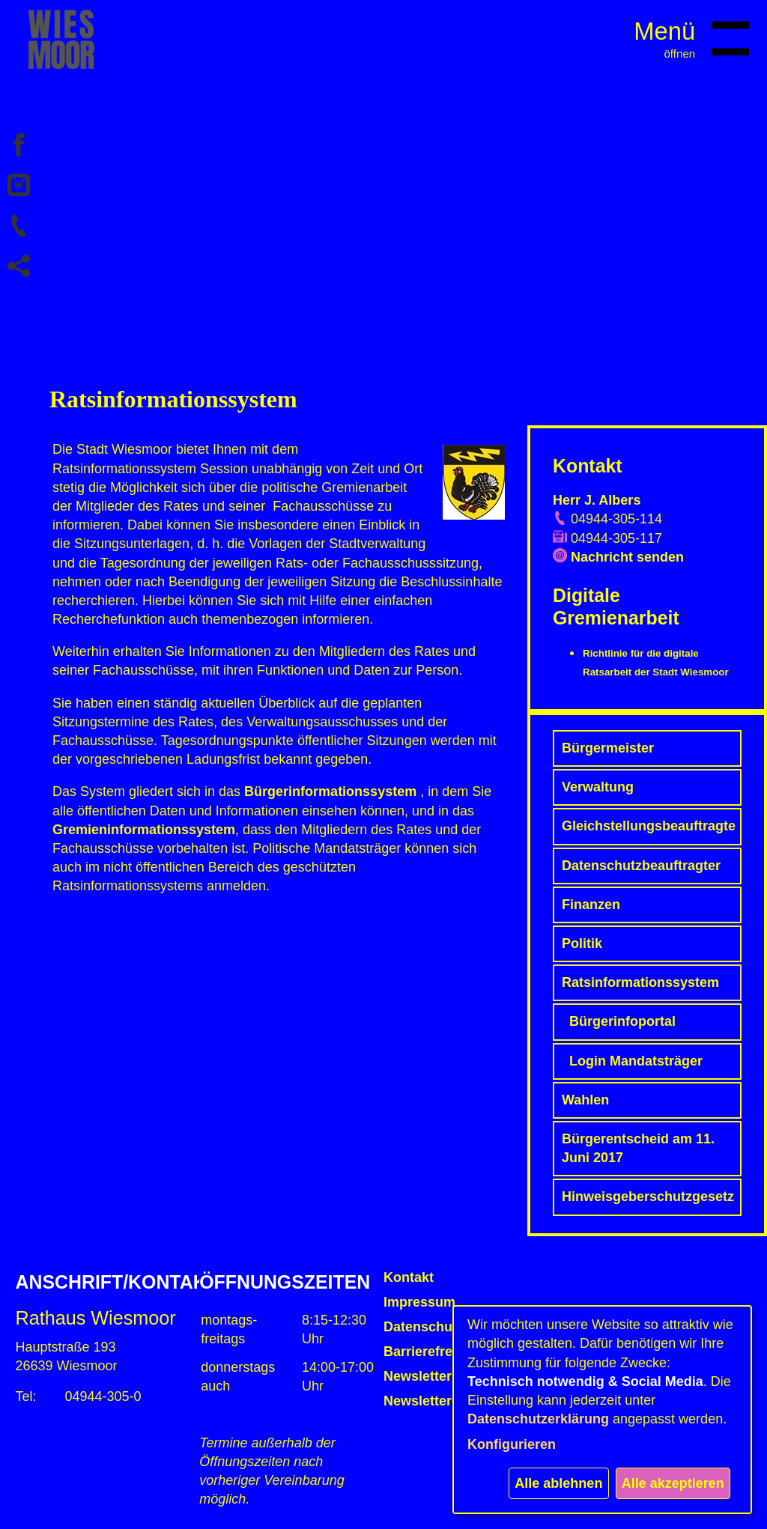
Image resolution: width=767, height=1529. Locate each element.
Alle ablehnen (558, 1483)
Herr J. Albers (596, 500)
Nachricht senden (627, 557)
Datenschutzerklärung (538, 1418)
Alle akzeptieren (673, 1483)
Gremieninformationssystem (143, 829)
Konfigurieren (511, 1444)
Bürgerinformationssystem (330, 791)
